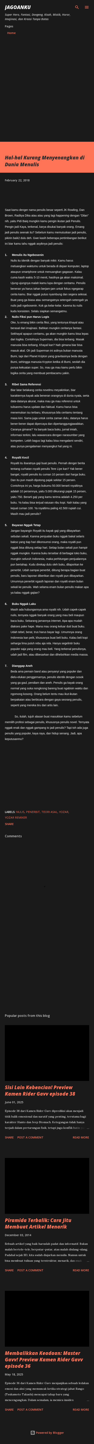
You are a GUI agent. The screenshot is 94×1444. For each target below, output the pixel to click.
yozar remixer (16, 817)
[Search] (77, 7)
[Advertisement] (47, 93)
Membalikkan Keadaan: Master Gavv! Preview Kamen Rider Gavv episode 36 (44, 1359)
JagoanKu (18, 7)
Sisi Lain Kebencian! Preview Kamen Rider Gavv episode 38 (40, 1090)
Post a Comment (30, 1137)
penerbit (33, 812)
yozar (63, 812)
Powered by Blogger (47, 1433)
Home (11, 33)
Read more (81, 1137)
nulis (20, 812)
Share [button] (9, 824)
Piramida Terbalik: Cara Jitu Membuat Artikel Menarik (38, 1223)
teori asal (49, 812)
